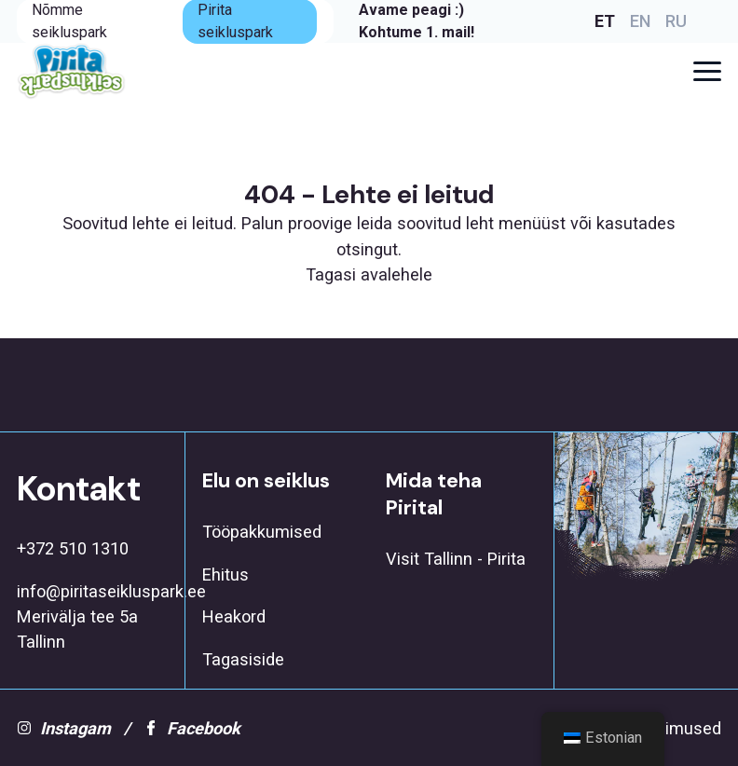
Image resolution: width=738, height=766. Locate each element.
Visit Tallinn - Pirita (456, 558)
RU (676, 21)
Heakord (234, 616)
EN (640, 21)
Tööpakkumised (261, 531)
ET (604, 21)
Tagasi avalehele (369, 274)
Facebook (192, 728)
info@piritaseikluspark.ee (92, 591)
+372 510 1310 (73, 548)
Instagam (64, 728)
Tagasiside (243, 659)
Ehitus (225, 574)
